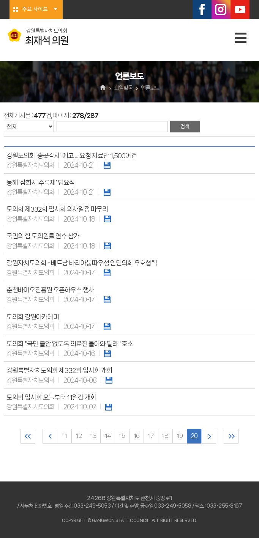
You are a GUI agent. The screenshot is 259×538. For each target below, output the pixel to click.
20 (194, 436)
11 (64, 436)
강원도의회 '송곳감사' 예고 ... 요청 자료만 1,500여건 (71, 155)
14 (108, 436)
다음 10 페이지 (208, 436)
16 (136, 436)
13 (93, 436)
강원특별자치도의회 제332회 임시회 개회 (59, 370)
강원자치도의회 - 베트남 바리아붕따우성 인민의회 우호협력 (81, 263)
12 (79, 436)
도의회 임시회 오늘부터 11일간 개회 (51, 397)
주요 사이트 (35, 9)
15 (122, 436)
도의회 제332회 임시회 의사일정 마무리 (57, 209)
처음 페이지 (28, 436)
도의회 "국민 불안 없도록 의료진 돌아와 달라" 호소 (69, 343)
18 (166, 436)
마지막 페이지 (231, 436)
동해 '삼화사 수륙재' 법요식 (40, 182)
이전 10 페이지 (50, 436)
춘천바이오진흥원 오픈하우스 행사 (50, 289)
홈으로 (103, 88)
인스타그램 (221, 9)
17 (151, 436)
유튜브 (240, 9)
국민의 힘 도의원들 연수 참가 (42, 236)
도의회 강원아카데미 (32, 316)
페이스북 (202, 9)
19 (180, 436)
